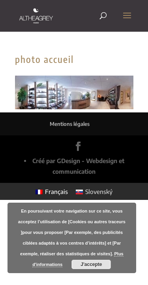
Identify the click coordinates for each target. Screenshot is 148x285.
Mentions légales (70, 124)
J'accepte (91, 264)
